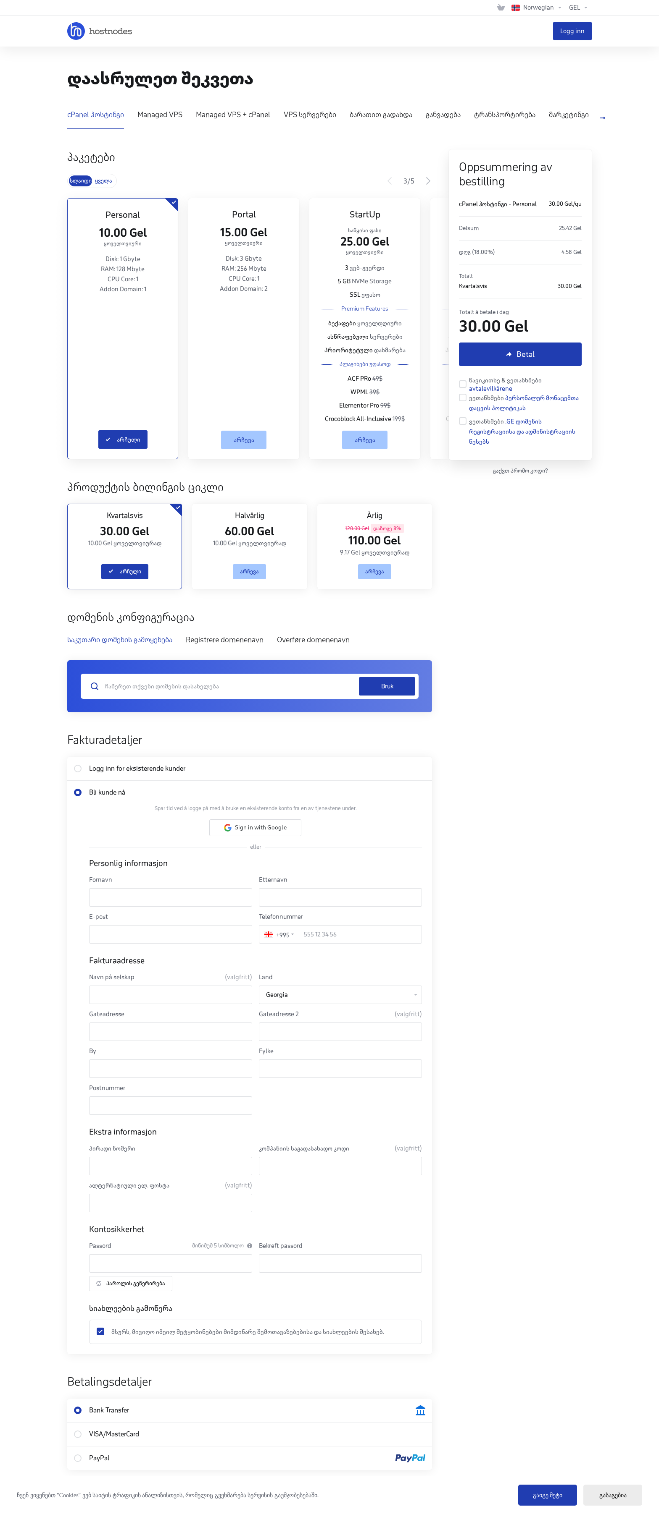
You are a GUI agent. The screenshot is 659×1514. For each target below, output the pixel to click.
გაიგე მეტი (548, 1495)
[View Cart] (501, 7)
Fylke (266, 1051)
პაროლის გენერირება (130, 1283)
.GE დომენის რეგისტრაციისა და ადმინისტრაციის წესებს (522, 431)
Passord (100, 1246)
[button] (255, 827)
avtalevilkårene (490, 388)
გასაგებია (613, 1495)
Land (266, 977)
